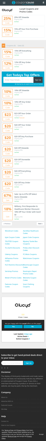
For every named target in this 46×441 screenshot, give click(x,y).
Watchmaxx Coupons (31, 258)
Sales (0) (21, 45)
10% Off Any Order (22, 102)
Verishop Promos (11, 271)
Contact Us (4, 421)
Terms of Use (9, 430)
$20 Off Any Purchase (23, 136)
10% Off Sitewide (21, 90)
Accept (41, 434)
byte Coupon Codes (12, 237)
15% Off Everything (22, 51)
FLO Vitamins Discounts (14, 265)
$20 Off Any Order (22, 182)
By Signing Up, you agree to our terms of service (29, 84)
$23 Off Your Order (22, 113)
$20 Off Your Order (22, 125)
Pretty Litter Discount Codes (31, 249)
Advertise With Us (7, 401)
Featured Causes (6, 405)
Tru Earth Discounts (12, 248)
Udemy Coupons (11, 254)
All (3, 45)
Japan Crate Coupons (31, 237)
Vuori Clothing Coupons (28, 285)
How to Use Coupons (8, 425)
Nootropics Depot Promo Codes (30, 272)
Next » (40, 224)
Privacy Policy (21, 430)
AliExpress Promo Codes (11, 259)
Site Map (4, 409)
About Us (4, 397)
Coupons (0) (11, 45)
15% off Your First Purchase (26, 29)
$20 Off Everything (22, 171)
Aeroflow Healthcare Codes (31, 232)
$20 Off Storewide (22, 159)
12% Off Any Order (22, 62)
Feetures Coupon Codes (11, 285)
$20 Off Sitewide (21, 148)
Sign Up (29, 363)
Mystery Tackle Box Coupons (30, 242)
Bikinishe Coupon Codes (29, 279)
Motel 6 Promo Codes (13, 278)
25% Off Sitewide (21, 17)
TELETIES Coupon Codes (11, 242)
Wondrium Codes (11, 231)
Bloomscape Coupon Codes (31, 266)
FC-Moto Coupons (30, 254)
